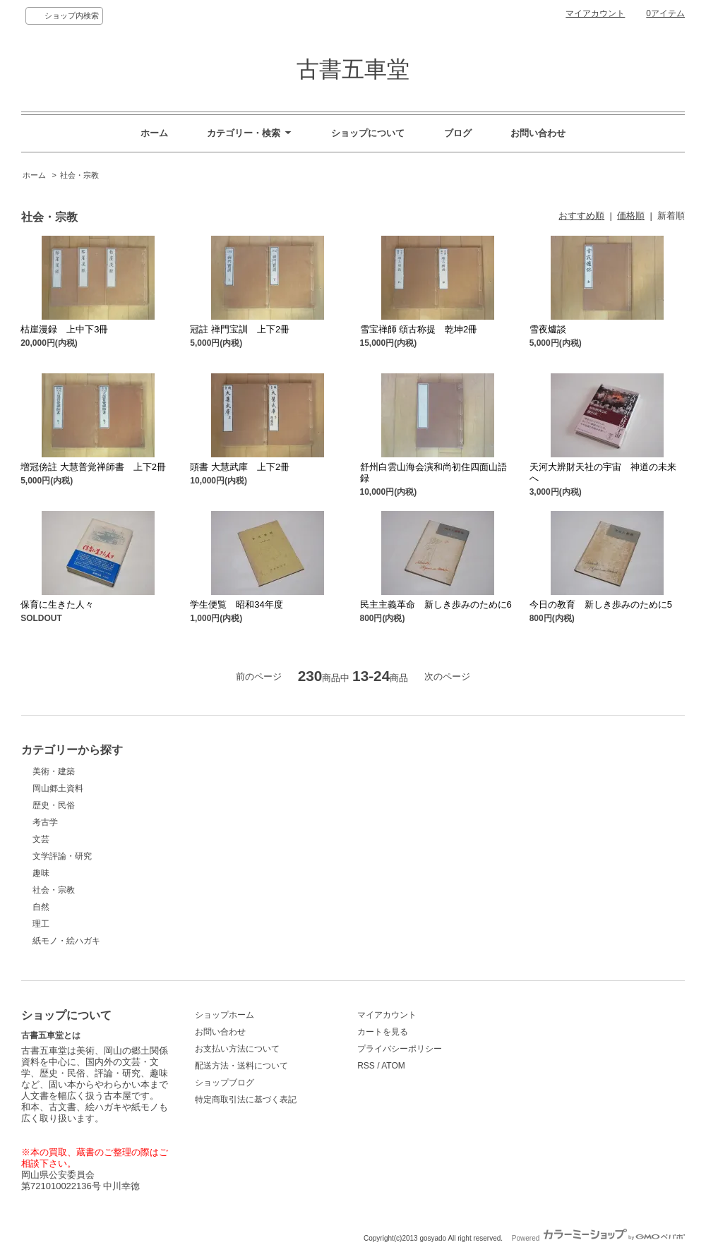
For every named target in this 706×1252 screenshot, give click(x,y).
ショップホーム (224, 1015)
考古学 (45, 822)
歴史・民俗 (53, 805)
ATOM (393, 1066)
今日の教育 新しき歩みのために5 (601, 604)
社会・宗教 (79, 175)
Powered (598, 1238)
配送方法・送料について (241, 1066)
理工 (40, 924)
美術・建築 (53, 771)
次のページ (447, 676)
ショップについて (368, 133)
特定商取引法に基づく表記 (246, 1099)
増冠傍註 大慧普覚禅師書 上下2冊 (93, 467)
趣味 (40, 873)
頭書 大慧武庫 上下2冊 (239, 467)
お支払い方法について (237, 1049)
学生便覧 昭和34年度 (236, 604)
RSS (366, 1066)
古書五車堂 (353, 69)
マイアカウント (595, 13)
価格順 (631, 215)
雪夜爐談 (548, 329)
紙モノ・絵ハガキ (66, 941)
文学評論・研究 (62, 856)
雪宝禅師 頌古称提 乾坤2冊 (419, 329)
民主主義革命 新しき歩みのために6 (436, 604)
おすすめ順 (581, 215)
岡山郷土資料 (57, 788)
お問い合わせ (538, 133)
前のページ (259, 676)
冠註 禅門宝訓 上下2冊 (239, 329)
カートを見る (382, 1032)
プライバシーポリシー (399, 1049)
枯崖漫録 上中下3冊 (64, 329)
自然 (40, 907)
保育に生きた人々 (57, 604)
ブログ (458, 133)
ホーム (154, 133)
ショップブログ (224, 1083)
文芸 (40, 839)
